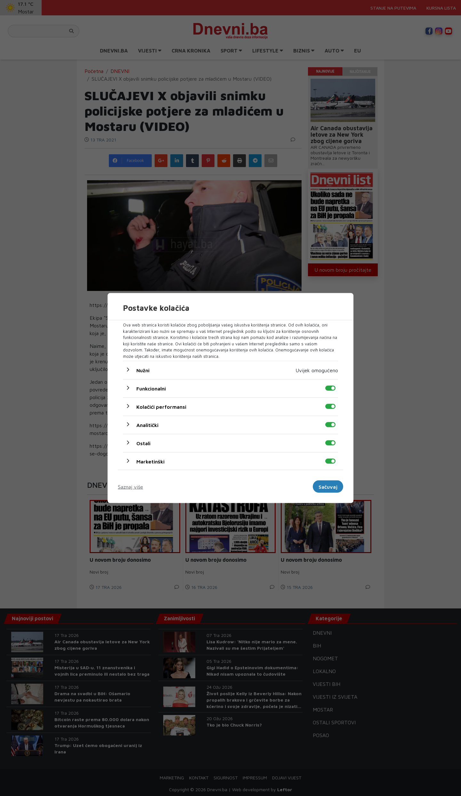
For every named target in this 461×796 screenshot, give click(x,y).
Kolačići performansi (161, 407)
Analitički (147, 425)
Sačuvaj (328, 486)
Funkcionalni (151, 388)
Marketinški (150, 461)
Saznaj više (130, 486)
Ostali (143, 443)
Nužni (143, 370)
